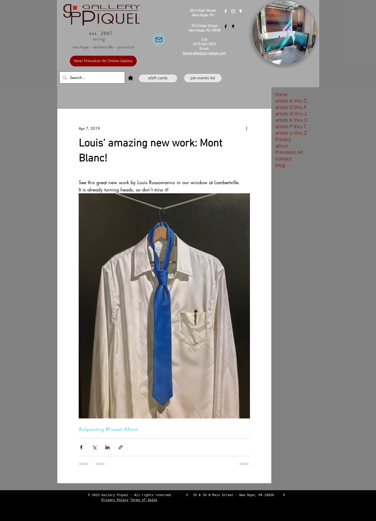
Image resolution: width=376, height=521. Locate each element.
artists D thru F (291, 107)
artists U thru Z (291, 133)
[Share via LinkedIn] (107, 447)
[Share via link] (120, 447)
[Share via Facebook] (81, 447)
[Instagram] (233, 11)
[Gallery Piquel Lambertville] (225, 26)
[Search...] (91, 77)
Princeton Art (289, 152)
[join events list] (203, 78)
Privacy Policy (114, 500)
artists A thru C (291, 101)
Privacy (283, 139)
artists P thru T (290, 126)
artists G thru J (291, 114)
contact (283, 159)
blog (280, 165)
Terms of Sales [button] (143, 500)
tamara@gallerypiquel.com (204, 53)
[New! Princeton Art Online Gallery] (103, 61)
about (281, 146)
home (281, 94)
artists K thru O (291, 120)
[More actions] (247, 128)
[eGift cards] (158, 78)
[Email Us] (159, 39)
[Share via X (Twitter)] (94, 447)
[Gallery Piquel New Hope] (225, 11)
